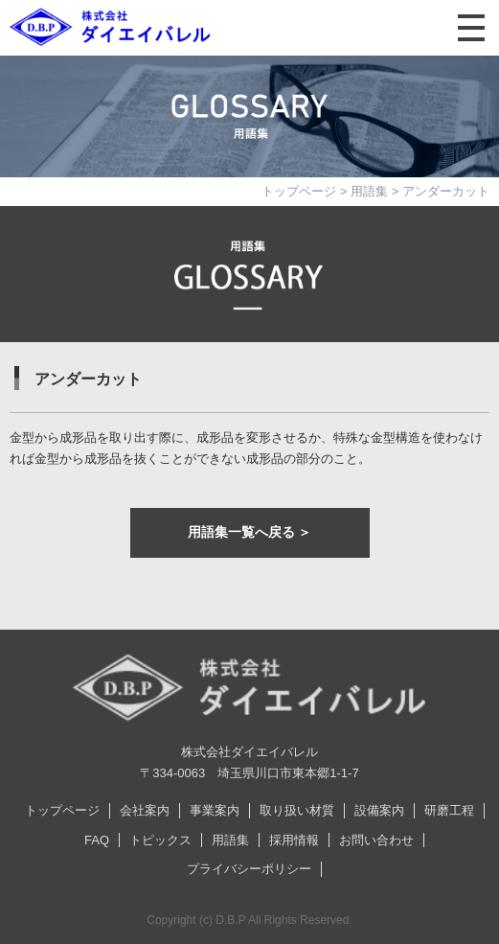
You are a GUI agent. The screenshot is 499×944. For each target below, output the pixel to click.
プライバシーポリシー (249, 869)
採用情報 (294, 840)
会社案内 (145, 810)
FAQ (96, 840)
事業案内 (214, 810)
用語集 (369, 191)
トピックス (160, 840)
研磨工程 (449, 810)
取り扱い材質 (297, 810)
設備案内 (379, 810)
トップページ (298, 191)
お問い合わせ (376, 840)
